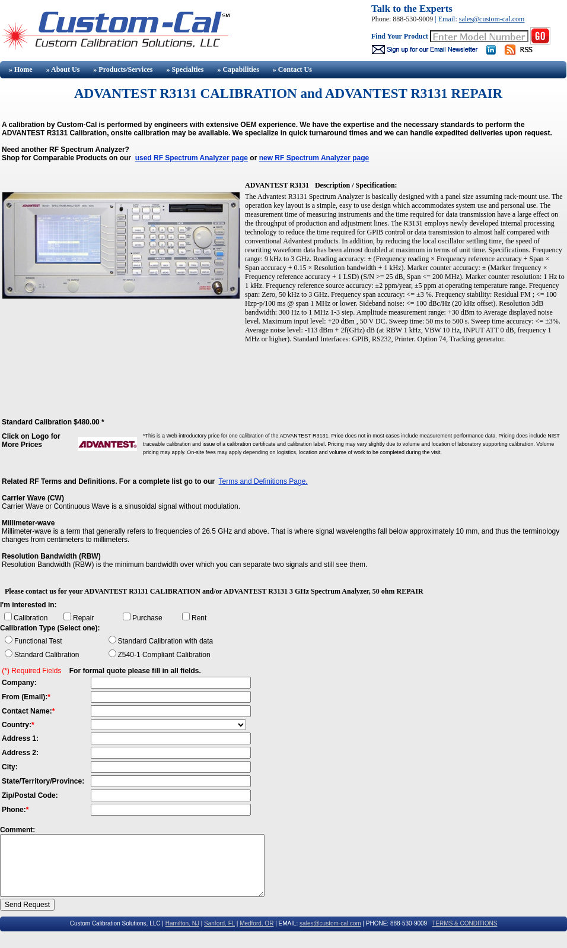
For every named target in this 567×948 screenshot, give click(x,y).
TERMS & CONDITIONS (464, 923)
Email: (448, 19)
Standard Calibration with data (166, 641)
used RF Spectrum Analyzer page (191, 158)
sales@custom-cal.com (492, 19)
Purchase (147, 618)
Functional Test (38, 641)
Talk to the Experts (412, 8)
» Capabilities (238, 69)
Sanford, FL (219, 923)
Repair (83, 618)
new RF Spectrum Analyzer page (314, 158)
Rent (199, 618)
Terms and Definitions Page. (263, 481)
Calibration (30, 618)
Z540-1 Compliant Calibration (164, 655)
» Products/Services (122, 69)
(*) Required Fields (31, 671)
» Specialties (184, 69)
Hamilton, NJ (182, 923)
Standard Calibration (46, 655)
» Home (20, 69)
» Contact (292, 69)
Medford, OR (256, 923)
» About (63, 69)
